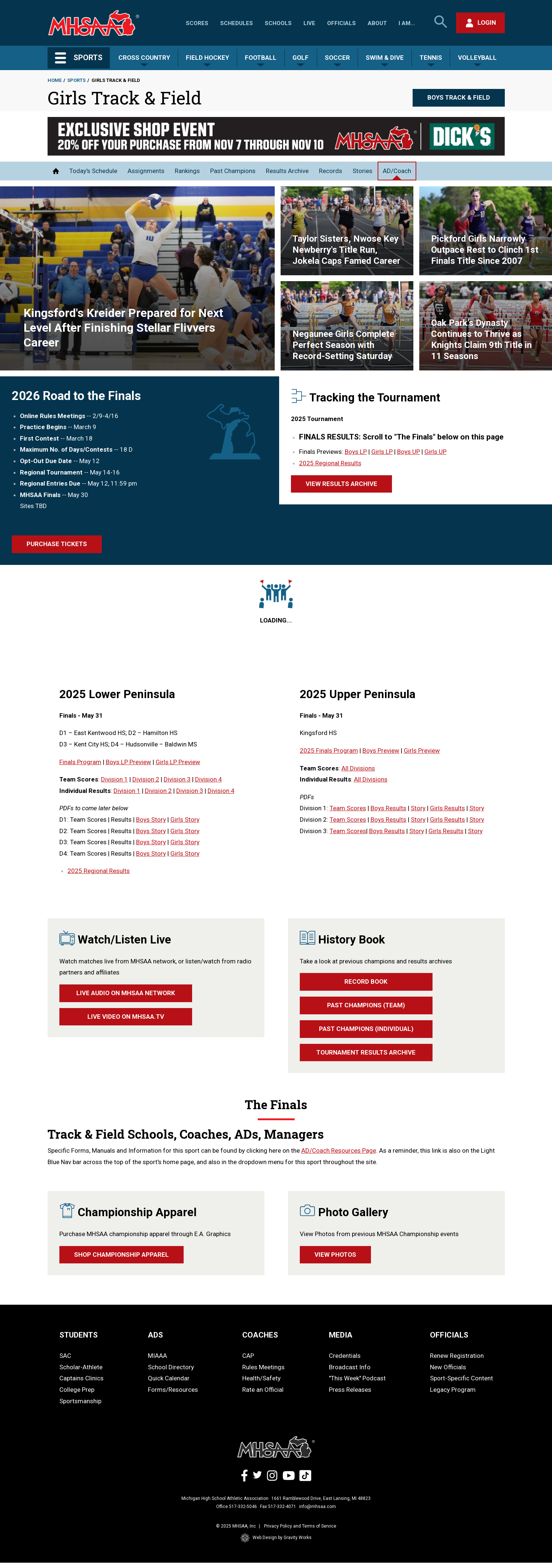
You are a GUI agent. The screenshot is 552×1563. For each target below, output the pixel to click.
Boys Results (388, 808)
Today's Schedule (93, 171)
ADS (155, 1335)
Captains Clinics (81, 1378)
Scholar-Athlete (81, 1367)
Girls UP (435, 451)
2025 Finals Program (329, 750)
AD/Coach (397, 171)
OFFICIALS (449, 1335)
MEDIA (341, 1335)
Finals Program (80, 762)
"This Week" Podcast (357, 1378)
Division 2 (145, 779)
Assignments (146, 171)
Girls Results (447, 808)
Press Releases (350, 1389)
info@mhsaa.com (317, 1506)
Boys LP (356, 451)
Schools (278, 23)
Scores (197, 23)
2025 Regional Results (330, 463)
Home (55, 80)
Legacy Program (453, 1389)
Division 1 (114, 779)
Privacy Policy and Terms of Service (300, 1526)
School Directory (171, 1367)
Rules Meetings (263, 1367)
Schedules (236, 23)
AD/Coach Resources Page (338, 1150)
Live (309, 23)
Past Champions (233, 171)
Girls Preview (422, 750)
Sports (76, 80)
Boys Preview (380, 750)
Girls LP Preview (178, 762)
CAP (248, 1355)
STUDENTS (78, 1335)
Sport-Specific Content (461, 1378)
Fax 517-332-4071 (278, 1506)
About (377, 23)
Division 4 (208, 779)
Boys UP (408, 451)
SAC (65, 1355)
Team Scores (348, 808)
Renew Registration (457, 1355)
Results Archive (287, 171)
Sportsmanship (80, 1401)
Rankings (187, 171)
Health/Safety (261, 1378)
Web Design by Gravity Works (276, 1537)
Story (418, 808)
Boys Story (151, 819)
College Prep (76, 1389)
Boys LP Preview (128, 762)
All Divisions (358, 768)
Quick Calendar (169, 1378)
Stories (362, 171)
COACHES (260, 1335)
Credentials (345, 1355)
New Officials (448, 1367)
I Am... (407, 23)
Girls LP (382, 451)
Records (330, 171)
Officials (341, 23)
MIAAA (157, 1355)
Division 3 (177, 779)
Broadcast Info (350, 1367)
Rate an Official (263, 1389)
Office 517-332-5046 (236, 1506)
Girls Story (184, 819)
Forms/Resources (173, 1389)
